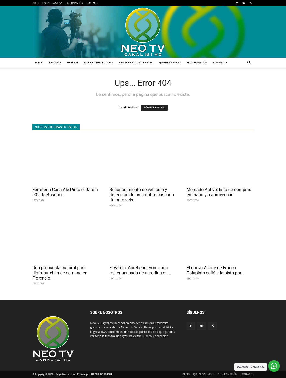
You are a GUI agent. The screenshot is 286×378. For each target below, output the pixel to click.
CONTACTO (92, 2)
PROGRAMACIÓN (74, 2)
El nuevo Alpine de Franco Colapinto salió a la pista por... (216, 270)
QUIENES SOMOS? (52, 2)
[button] (249, 63)
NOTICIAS (55, 62)
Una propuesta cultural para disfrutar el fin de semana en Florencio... (59, 273)
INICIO (35, 2)
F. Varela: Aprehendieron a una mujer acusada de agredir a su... (140, 270)
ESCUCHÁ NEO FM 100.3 (98, 62)
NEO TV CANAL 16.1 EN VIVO (136, 62)
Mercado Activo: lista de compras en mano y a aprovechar (219, 192)
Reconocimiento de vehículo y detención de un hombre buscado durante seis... (141, 194)
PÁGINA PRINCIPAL (154, 107)
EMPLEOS (72, 62)
